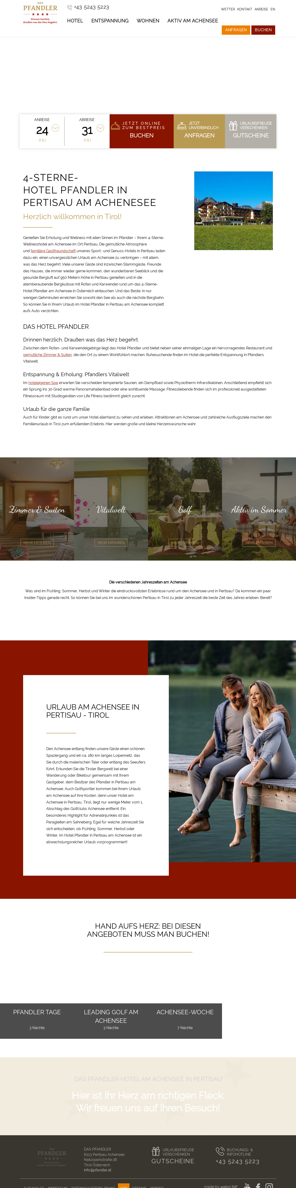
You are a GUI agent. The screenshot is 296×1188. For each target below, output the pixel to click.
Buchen (263, 30)
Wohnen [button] (148, 21)
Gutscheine (172, 1161)
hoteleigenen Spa (43, 383)
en (273, 9)
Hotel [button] (75, 21)
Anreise (261, 9)
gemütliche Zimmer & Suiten (47, 355)
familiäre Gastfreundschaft (53, 251)
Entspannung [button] (110, 21)
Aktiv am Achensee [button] (192, 21)
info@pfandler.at (97, 1170)
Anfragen (236, 30)
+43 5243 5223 (238, 1161)
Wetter (228, 9)
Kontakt (244, 9)
